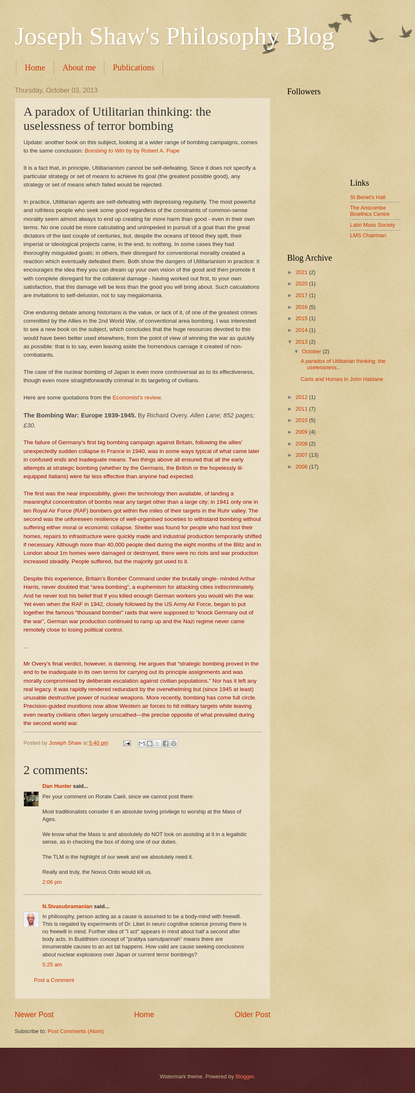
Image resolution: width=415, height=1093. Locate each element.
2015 (302, 318)
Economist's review (137, 397)
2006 (302, 467)
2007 (302, 455)
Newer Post (34, 1014)
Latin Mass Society (372, 225)
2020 (302, 283)
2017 (302, 295)
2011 (302, 409)
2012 (302, 397)
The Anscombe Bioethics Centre (369, 211)
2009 (302, 432)
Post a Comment (54, 980)
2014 (302, 330)
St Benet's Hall (367, 197)
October (312, 351)
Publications (133, 67)
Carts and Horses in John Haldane (342, 379)
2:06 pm (52, 882)
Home (35, 67)
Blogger (245, 1076)
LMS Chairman (368, 235)
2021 (302, 272)
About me (79, 67)
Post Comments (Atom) (76, 1031)
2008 (302, 443)
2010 (302, 420)
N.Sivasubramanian (67, 906)
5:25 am (52, 964)
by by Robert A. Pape (132, 151)
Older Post (252, 1014)
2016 (302, 307)
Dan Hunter (56, 786)
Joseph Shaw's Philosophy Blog (175, 36)
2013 (302, 342)
